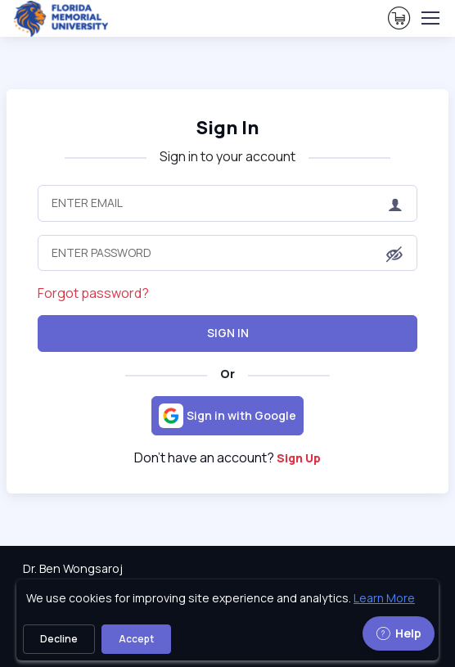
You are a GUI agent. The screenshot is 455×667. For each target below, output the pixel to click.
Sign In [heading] (227, 127)
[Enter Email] (227, 203)
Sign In (228, 332)
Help (398, 633)
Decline (59, 639)
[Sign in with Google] (227, 415)
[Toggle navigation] (429, 18)
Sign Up (299, 458)
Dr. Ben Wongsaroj (73, 568)
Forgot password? (93, 293)
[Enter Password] (227, 253)
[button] (394, 254)
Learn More (384, 598)
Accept (136, 639)
